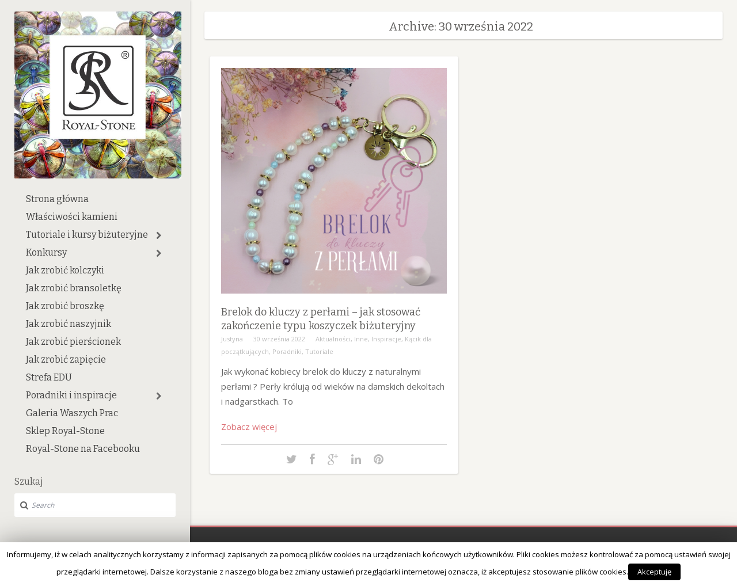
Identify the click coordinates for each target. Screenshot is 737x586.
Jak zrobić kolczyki (65, 270)
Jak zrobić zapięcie (66, 359)
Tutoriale (319, 351)
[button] (159, 235)
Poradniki (287, 351)
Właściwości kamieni (71, 216)
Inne (361, 338)
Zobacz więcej (249, 426)
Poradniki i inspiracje (71, 395)
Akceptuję (654, 571)
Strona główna (57, 198)
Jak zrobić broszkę (65, 305)
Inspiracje (386, 338)
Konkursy (46, 252)
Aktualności (333, 338)
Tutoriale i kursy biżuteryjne (87, 234)
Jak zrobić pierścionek (73, 341)
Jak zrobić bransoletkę (73, 288)
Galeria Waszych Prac (72, 413)
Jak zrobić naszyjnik (68, 323)
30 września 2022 (279, 338)
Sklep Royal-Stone (65, 430)
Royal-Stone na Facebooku (83, 448)
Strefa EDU (49, 377)
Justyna (232, 338)
